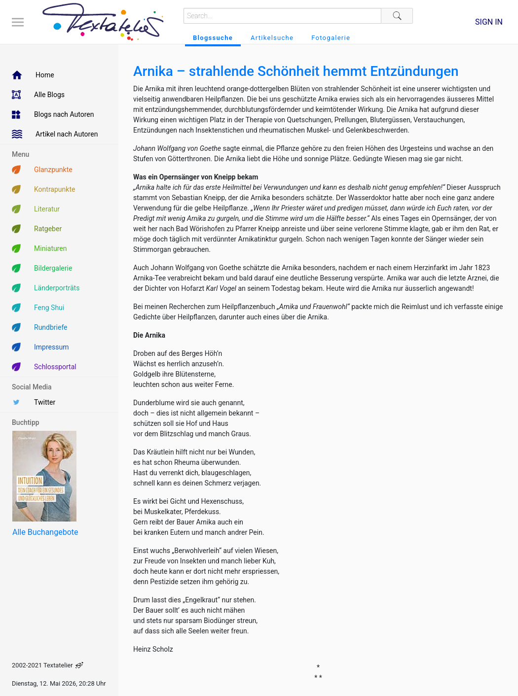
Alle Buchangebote (45, 532)
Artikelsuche (272, 37)
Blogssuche (213, 37)
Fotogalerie (330, 37)
